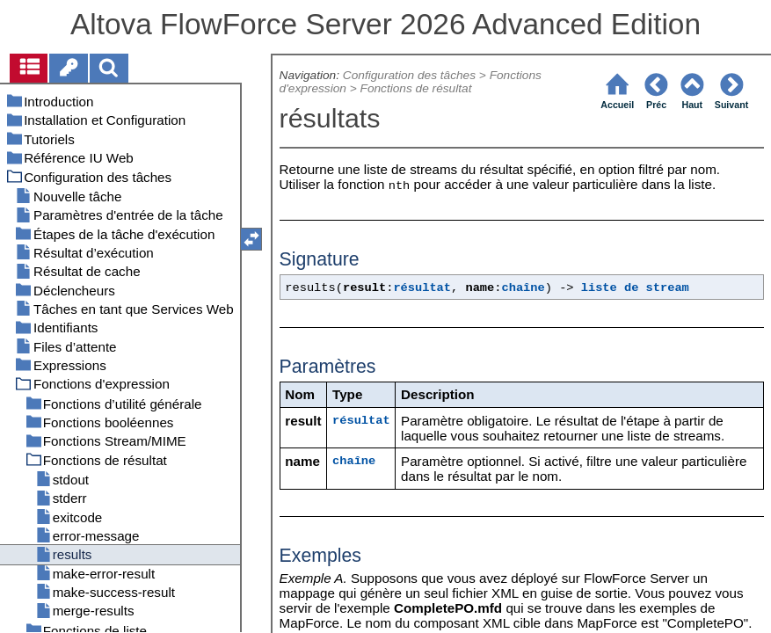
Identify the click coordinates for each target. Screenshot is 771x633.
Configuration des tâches (409, 75)
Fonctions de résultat (416, 88)
